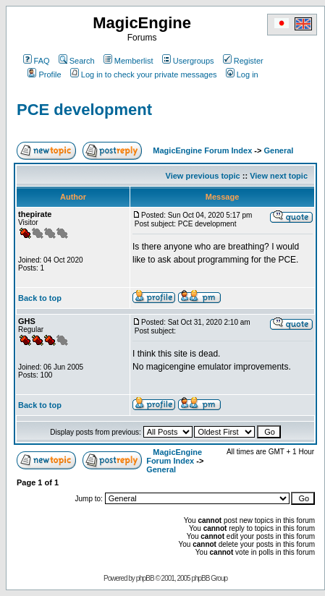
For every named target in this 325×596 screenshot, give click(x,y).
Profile (44, 74)
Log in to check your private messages (143, 74)
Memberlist (128, 60)
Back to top (40, 298)
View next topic (279, 175)
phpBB (145, 578)
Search (77, 60)
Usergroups (188, 60)
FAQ (36, 60)
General (278, 150)
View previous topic (203, 175)
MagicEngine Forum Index (202, 150)
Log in (242, 74)
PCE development (84, 110)
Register (243, 60)
